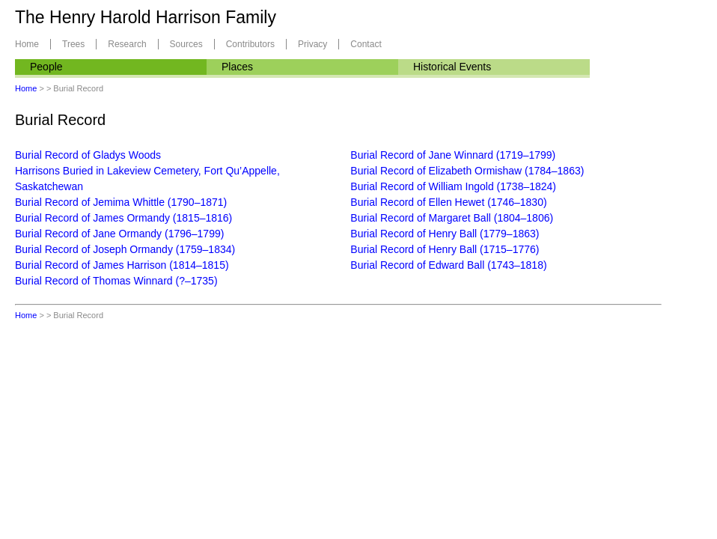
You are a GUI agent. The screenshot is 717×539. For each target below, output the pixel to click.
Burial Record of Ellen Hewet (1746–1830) (448, 202)
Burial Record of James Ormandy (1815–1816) (123, 218)
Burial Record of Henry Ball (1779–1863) (444, 234)
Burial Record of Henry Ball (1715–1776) (444, 249)
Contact (365, 44)
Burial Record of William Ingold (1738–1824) (453, 186)
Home (27, 44)
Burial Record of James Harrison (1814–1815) (122, 265)
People (46, 67)
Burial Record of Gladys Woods (88, 155)
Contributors (250, 44)
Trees (73, 44)
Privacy (312, 44)
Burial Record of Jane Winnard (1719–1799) (452, 155)
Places (237, 67)
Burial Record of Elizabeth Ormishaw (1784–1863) (467, 171)
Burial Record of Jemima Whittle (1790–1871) (121, 202)
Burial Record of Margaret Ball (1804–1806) (451, 218)
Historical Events (452, 67)
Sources (186, 44)
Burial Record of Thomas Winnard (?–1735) (116, 281)
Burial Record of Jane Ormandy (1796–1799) (119, 234)
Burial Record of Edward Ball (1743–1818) (448, 265)
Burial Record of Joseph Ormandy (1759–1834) (125, 249)
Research (127, 44)
